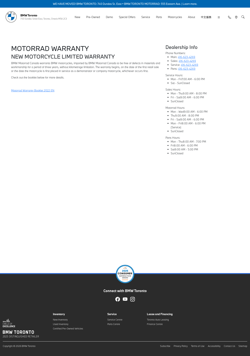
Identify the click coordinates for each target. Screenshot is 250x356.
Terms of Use (197, 345)
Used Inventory (60, 324)
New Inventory (60, 319)
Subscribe (165, 345)
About (191, 17)
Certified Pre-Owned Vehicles (68, 328)
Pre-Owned (93, 17)
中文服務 (206, 17)
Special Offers (127, 17)
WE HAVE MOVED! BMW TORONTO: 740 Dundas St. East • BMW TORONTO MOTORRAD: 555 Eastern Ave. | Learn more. (125, 4)
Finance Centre (155, 324)
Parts (159, 17)
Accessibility (214, 345)
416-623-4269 (186, 57)
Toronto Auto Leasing (158, 319)
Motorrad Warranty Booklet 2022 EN (32, 90)
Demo (109, 17)
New (77, 17)
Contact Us (229, 345)
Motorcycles (175, 17)
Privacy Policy (181, 345)
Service (145, 17)
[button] (218, 17)
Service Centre (114, 319)
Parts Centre (113, 324)
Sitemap (242, 345)
